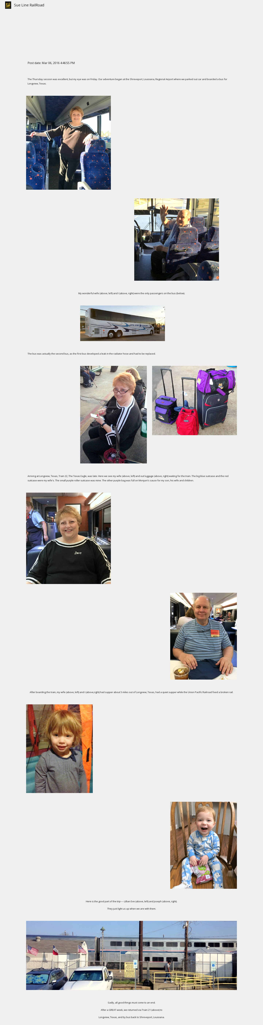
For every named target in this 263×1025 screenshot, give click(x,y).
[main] (131, 27)
